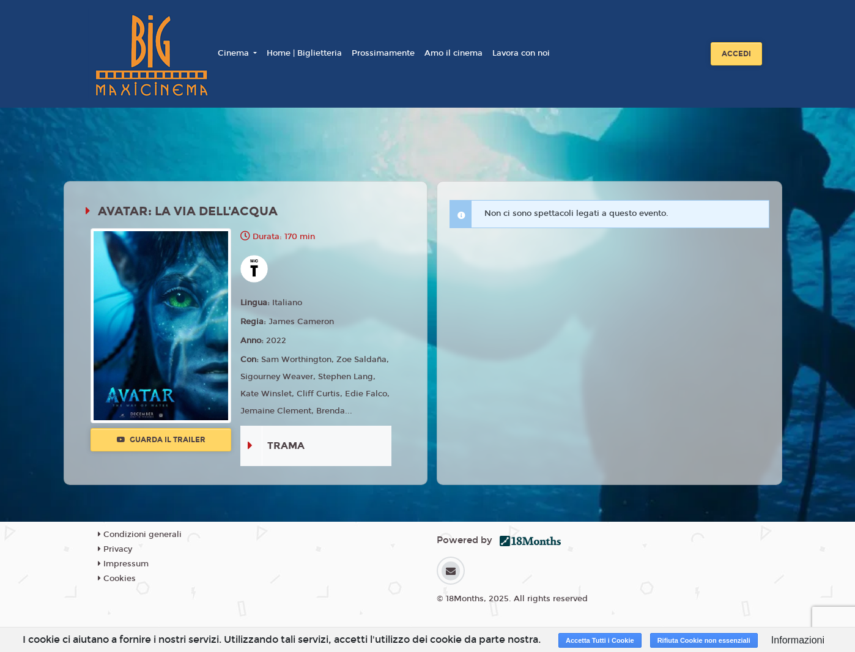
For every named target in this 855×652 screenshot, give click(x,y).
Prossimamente (383, 53)
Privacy (115, 549)
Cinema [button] (234, 53)
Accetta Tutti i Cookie (600, 640)
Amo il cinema (453, 53)
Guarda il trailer (161, 439)
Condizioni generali (140, 534)
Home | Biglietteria (304, 53)
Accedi (736, 54)
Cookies (117, 578)
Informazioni (797, 640)
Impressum (123, 564)
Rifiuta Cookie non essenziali (703, 640)
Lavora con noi (521, 53)
